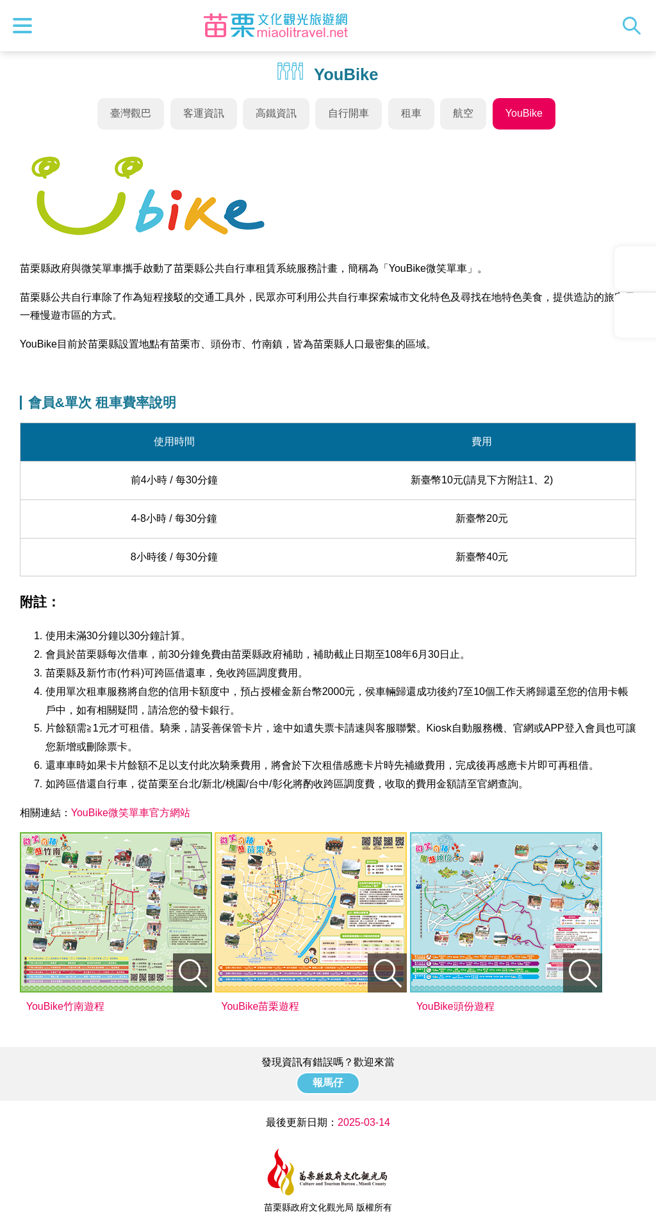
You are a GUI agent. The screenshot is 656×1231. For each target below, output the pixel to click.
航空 (463, 113)
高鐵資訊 (276, 113)
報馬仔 (328, 1082)
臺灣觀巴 (130, 113)
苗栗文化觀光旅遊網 (275, 25)
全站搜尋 (635, 25)
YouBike (524, 113)
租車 (411, 113)
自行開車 (348, 113)
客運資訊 (203, 113)
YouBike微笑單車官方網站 (130, 812)
